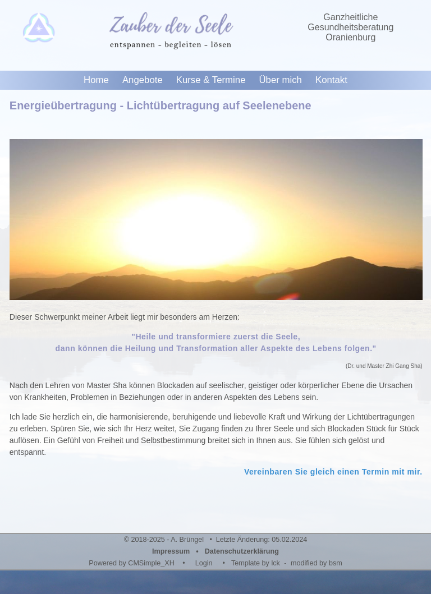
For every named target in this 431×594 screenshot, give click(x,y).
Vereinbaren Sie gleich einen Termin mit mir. (333, 471)
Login (204, 563)
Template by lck (255, 563)
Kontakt (331, 80)
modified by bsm (316, 563)
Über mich (280, 80)
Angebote (142, 80)
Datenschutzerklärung (242, 551)
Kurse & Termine (211, 80)
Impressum (171, 551)
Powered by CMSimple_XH (132, 563)
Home (96, 80)
